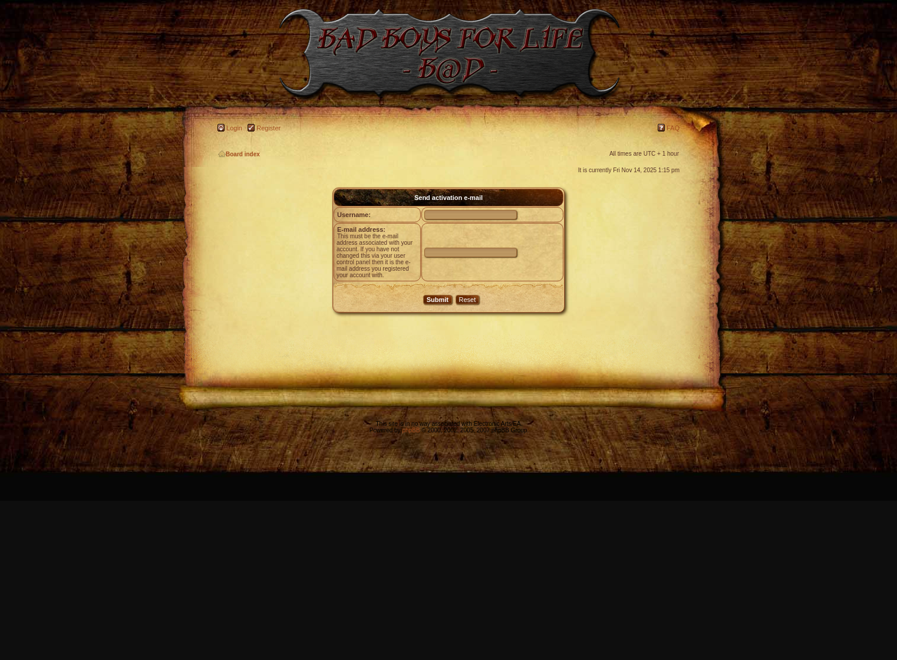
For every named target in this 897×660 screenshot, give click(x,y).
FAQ (673, 128)
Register (268, 128)
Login (234, 128)
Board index (239, 154)
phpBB (411, 430)
